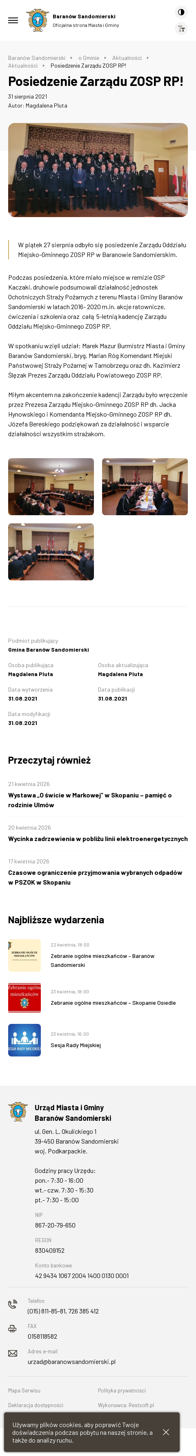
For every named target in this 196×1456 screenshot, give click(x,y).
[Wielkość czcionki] (181, 28)
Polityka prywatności (122, 1390)
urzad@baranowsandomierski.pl (72, 1361)
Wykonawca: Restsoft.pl (126, 1405)
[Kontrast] (181, 12)
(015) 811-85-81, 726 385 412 (63, 1311)
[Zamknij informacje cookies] (166, 1432)
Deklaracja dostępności (35, 1405)
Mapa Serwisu (24, 1390)
